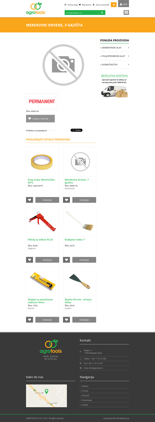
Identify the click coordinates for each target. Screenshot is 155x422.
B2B (125, 4)
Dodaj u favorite (40, 118)
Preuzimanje (86, 400)
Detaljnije (47, 200)
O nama (84, 391)
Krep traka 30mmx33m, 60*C (41, 181)
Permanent (70, 188)
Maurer (31, 308)
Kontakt (84, 405)
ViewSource (124, 418)
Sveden (68, 308)
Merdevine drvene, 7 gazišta (77, 181)
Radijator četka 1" (75, 239)
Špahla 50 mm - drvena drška (78, 301)
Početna (84, 386)
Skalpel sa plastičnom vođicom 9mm (40, 301)
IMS (113, 418)
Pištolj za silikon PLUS (40, 239)
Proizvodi (84, 395)
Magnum (32, 248)
